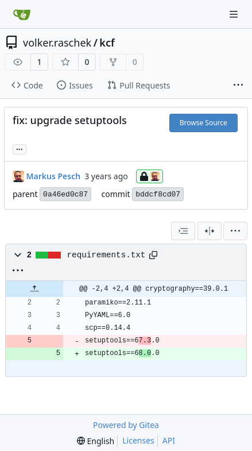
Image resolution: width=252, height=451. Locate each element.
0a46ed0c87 (65, 194)
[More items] (238, 85)
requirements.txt (106, 255)
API (168, 440)
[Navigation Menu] (234, 14)
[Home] (22, 14)
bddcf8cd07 (157, 194)
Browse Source (203, 123)
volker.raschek (57, 42)
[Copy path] (153, 255)
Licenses (138, 440)
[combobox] (183, 231)
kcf (106, 42)
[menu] (235, 231)
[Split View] (209, 231)
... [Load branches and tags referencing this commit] (19, 148)
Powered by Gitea (126, 424)
